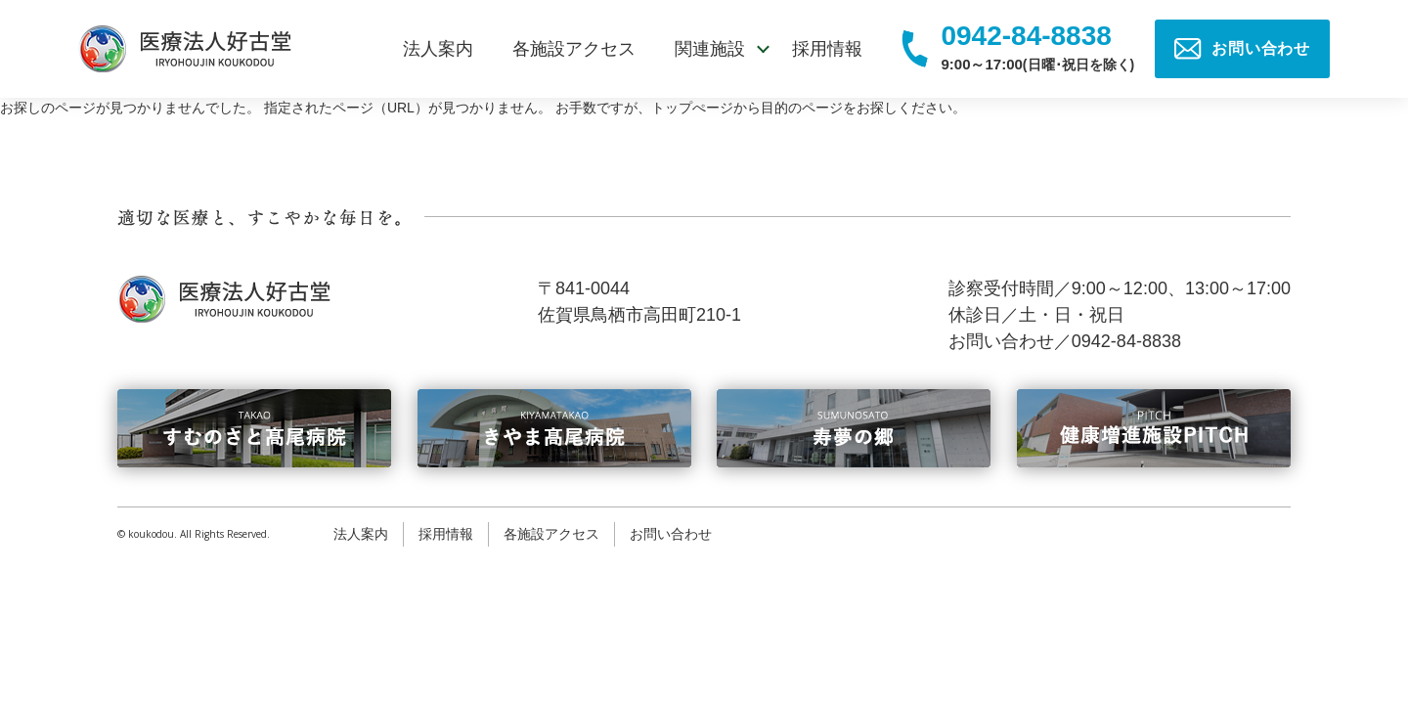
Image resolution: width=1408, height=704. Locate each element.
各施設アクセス (574, 49)
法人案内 (438, 49)
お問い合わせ (671, 534)
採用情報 (827, 49)
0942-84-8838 (1026, 36)
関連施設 (710, 49)
